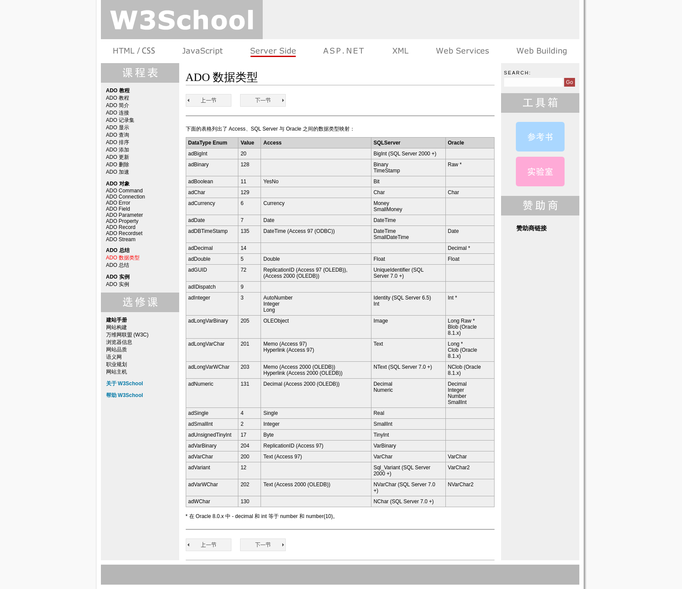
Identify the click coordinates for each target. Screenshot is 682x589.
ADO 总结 (117, 265)
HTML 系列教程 (134, 51)
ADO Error (118, 203)
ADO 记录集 (120, 120)
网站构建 (116, 327)
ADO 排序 (117, 142)
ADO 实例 (117, 284)
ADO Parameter (124, 215)
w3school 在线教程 (182, 19)
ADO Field (118, 209)
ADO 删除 (117, 165)
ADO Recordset (124, 233)
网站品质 (116, 350)
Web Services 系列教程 (462, 51)
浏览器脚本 (202, 51)
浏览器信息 (119, 342)
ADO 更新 (117, 157)
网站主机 (116, 372)
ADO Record (121, 227)
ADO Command (124, 191)
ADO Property (122, 221)
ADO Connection (125, 197)
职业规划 (116, 364)
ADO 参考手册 (540, 136)
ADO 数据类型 (123, 258)
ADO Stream (121, 239)
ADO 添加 (117, 150)
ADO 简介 (117, 105)
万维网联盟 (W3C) (127, 335)
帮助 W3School (124, 395)
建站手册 (540, 51)
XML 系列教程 (400, 51)
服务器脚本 (273, 51)
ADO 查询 (117, 135)
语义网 (114, 357)
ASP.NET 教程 (343, 51)
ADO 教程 (117, 98)
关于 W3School (124, 383)
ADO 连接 (117, 113)
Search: (518, 72)
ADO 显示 (117, 128)
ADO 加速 (117, 172)
